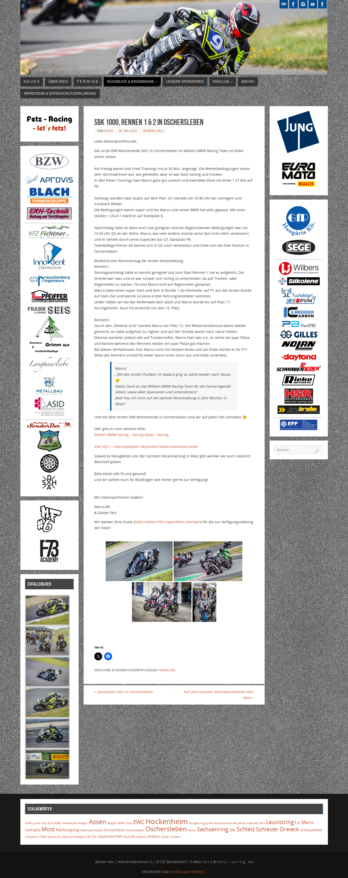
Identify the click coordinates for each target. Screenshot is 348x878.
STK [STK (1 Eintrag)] (94, 836)
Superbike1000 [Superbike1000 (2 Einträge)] (109, 836)
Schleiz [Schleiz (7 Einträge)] (246, 829)
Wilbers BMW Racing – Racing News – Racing (132, 434)
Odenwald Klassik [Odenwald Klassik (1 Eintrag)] (91, 830)
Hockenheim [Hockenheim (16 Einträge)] (167, 821)
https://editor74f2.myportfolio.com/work (168, 521)
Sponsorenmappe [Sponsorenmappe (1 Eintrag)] (73, 836)
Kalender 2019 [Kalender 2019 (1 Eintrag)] (256, 823)
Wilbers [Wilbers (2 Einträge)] (154, 836)
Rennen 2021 (153, 131)
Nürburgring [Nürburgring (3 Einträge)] (67, 830)
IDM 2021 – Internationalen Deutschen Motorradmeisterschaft (146, 446)
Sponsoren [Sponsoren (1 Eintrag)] (54, 836)
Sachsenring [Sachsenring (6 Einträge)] (212, 829)
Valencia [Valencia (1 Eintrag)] (141, 836)
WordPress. (197, 872)
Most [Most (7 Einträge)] (48, 829)
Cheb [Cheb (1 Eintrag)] (129, 823)
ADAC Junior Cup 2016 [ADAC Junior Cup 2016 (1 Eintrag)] (39, 823)
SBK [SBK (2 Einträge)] (232, 830)
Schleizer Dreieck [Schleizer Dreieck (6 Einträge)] (277, 829)
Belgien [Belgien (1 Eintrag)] (112, 823)
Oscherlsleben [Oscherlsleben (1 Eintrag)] (135, 830)
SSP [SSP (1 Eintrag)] (88, 836)
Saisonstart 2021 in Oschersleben (123, 691)
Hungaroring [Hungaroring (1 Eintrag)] (197, 823)
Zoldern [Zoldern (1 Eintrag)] (176, 836)
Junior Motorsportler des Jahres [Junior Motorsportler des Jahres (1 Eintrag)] (226, 823)
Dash (108, 131)
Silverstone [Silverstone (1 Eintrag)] (32, 836)
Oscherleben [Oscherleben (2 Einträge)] (114, 830)
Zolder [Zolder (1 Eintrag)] (165, 836)
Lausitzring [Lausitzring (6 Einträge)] (280, 822)
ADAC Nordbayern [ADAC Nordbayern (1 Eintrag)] (66, 823)
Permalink (166, 670)
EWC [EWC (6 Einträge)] (139, 822)
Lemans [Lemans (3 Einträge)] (32, 830)
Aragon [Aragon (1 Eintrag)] (83, 823)
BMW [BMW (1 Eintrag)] (121, 823)
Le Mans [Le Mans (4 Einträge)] (304, 822)
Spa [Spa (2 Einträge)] (43, 836)
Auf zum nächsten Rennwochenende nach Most (219, 694)
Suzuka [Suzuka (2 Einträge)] (129, 836)
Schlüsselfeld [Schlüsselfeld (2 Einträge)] (311, 830)
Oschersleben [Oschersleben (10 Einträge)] (166, 829)
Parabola (176, 872)
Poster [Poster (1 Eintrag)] (192, 830)
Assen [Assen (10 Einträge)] (97, 821)
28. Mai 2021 (128, 131)
